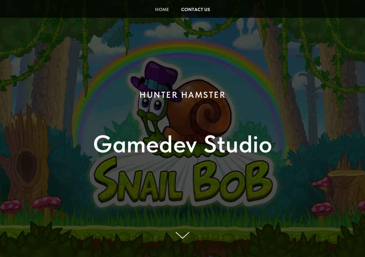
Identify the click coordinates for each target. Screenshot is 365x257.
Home (162, 9)
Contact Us (195, 9)
